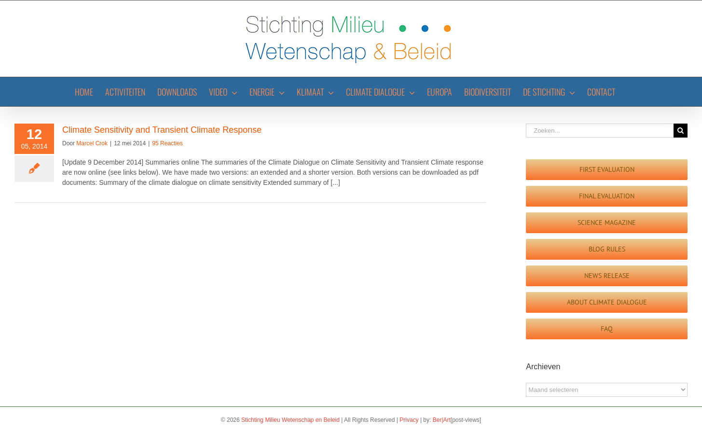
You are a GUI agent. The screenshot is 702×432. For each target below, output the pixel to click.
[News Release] (607, 275)
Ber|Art (442, 420)
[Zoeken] (681, 131)
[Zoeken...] (600, 131)
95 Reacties (167, 143)
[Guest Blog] (607, 302)
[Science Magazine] (607, 222)
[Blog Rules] (607, 249)
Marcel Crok (92, 143)
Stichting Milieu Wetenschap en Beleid (290, 420)
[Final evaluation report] (607, 196)
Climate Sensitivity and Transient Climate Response (162, 130)
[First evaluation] (607, 169)
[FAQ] (607, 329)
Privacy (408, 420)
